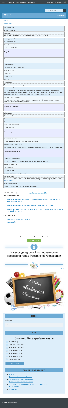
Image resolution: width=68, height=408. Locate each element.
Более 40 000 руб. (15, 359)
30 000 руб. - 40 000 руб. (17, 356)
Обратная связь (21, 2)
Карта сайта (31, 2)
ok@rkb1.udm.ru (8, 180)
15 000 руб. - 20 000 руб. (17, 350)
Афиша (11, 374)
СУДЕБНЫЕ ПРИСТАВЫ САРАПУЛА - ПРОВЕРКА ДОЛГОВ (28, 384)
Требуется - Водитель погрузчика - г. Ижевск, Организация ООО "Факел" (30, 205)
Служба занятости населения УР (38, 193)
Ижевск (5, 20)
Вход (3, 2)
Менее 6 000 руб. (14, 342)
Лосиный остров (14, 387)
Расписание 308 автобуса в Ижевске (21, 379)
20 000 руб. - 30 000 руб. (17, 353)
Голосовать (17, 363)
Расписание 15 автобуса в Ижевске (20, 377)
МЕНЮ (7, 15)
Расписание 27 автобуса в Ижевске (18, 219)
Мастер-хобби (11, 222)
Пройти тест (34, 240)
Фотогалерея (11, 325)
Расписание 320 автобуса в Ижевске (21, 382)
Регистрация (10, 2)
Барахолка (61, 15)
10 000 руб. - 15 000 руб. (17, 347)
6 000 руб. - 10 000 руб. (16, 344)
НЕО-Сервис (13, 389)
